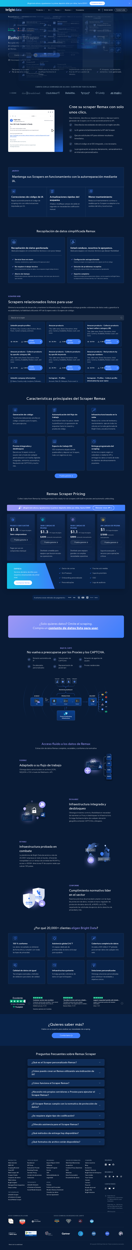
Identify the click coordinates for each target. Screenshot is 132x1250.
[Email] (109, 1188)
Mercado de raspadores (75, 16)
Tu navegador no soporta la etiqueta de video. (35, 129)
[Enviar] (121, 317)
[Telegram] (113, 1188)
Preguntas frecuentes (104, 16)
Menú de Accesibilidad (16, 1244)
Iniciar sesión (108, 10)
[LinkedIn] (106, 1165)
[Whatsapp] (106, 1188)
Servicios (58, 16)
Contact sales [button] (120, 10)
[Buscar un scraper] (64, 317)
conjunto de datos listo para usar (73, 628)
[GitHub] (113, 1165)
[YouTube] (109, 1165)
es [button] (99, 10)
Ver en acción (46, 16)
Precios (90, 16)
